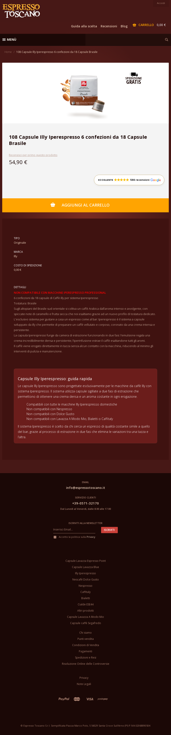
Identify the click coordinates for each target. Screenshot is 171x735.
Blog (124, 26)
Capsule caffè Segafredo (85, 623)
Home (8, 52)
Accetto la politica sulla (74, 536)
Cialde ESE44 (86, 604)
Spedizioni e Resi (85, 657)
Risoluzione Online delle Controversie (85, 664)
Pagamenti (85, 651)
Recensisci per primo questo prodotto (33, 155)
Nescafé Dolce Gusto (85, 579)
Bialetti (85, 598)
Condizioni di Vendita (85, 645)
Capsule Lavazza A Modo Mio (85, 617)
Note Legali (84, 684)
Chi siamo (85, 633)
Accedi (161, 3)
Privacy (91, 536)
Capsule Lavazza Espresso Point (85, 561)
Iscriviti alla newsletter (85, 523)
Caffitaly (85, 592)
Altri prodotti (85, 610)
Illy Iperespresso (85, 573)
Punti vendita (85, 639)
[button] (129, 180)
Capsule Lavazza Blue (85, 567)
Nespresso (85, 586)
